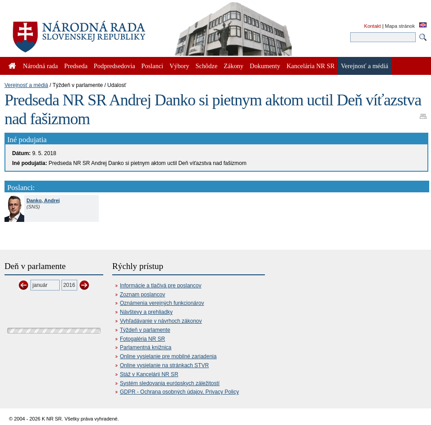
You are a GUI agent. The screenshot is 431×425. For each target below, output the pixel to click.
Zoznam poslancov (142, 294)
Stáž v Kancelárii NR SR (149, 374)
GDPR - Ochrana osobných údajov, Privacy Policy (179, 392)
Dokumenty (265, 65)
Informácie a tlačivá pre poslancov (160, 285)
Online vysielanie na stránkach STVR (164, 365)
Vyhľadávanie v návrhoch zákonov (161, 321)
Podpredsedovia (114, 65)
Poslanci (152, 65)
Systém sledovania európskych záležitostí (170, 383)
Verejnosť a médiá (26, 85)
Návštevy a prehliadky (146, 312)
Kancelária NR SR (310, 65)
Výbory (179, 65)
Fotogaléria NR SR (142, 339)
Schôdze (207, 65)
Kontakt (372, 26)
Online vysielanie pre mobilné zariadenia (168, 356)
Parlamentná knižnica (146, 347)
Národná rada (40, 65)
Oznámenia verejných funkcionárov (162, 303)
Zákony (233, 65)
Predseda (76, 65)
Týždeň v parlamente (145, 330)
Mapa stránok (400, 26)
